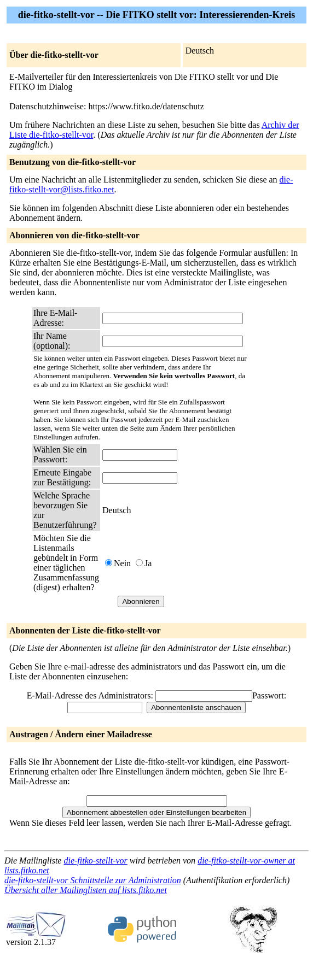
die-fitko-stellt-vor (95, 860)
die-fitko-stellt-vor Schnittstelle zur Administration (92, 880)
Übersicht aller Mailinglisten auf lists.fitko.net (85, 890)
